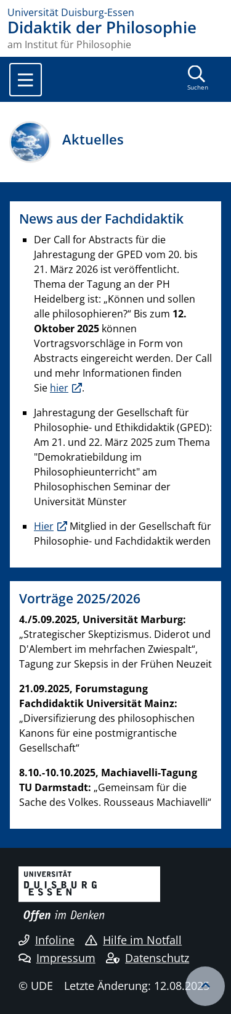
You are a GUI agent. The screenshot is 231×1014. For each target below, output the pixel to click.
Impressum (56, 957)
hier (59, 388)
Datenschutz (147, 957)
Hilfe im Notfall (133, 939)
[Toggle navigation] (25, 79)
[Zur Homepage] (115, 12)
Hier (44, 526)
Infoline (46, 939)
